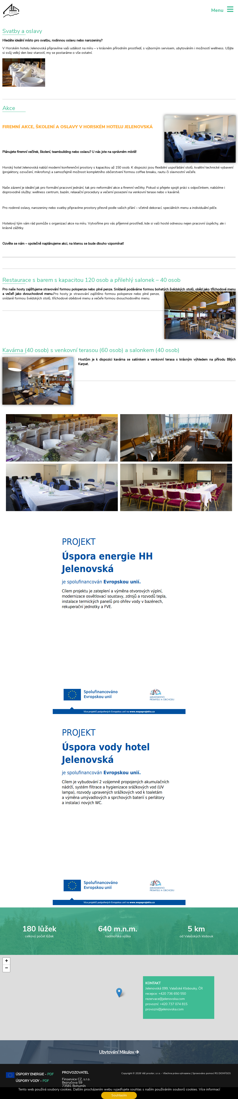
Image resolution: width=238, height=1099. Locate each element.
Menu (222, 10)
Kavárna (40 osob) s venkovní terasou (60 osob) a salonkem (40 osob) (91, 350)
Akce (8, 108)
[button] (119, 993)
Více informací (209, 1089)
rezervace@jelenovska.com (165, 999)
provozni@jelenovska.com (164, 1009)
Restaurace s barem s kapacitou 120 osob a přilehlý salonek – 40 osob (91, 280)
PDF (50, 1074)
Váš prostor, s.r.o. (151, 1073)
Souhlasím (119, 1095)
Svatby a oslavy (22, 31)
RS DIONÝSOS (223, 1073)
